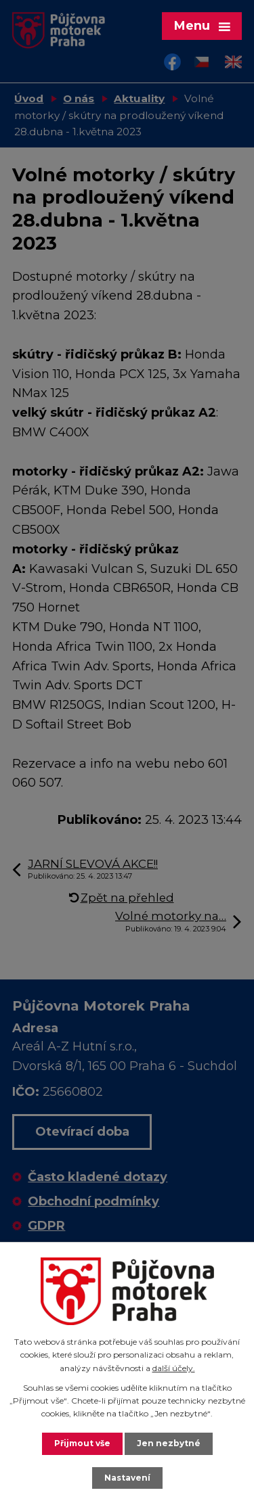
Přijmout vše (82, 1443)
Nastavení (127, 1478)
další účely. (173, 1368)
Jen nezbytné (168, 1443)
